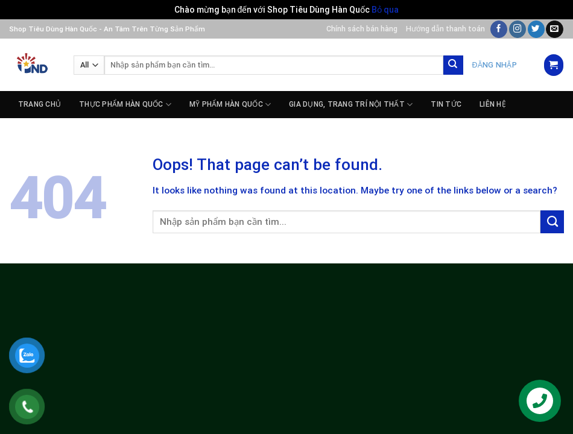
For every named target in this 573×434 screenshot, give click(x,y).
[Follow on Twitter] (536, 29)
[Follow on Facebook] (498, 29)
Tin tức (446, 104)
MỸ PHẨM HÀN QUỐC (230, 104)
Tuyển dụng (41, 131)
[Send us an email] (554, 29)
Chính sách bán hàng (361, 28)
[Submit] (453, 65)
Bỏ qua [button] (385, 9)
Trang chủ (39, 104)
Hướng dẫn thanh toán (445, 28)
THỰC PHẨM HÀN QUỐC (125, 104)
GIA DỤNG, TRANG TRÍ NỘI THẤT (351, 104)
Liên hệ (493, 104)
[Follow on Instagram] (517, 29)
